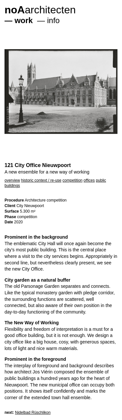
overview (12, 180)
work (24, 20)
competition (72, 180)
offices (89, 180)
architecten (40, 10)
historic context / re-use (41, 180)
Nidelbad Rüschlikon (32, 412)
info (53, 20)
